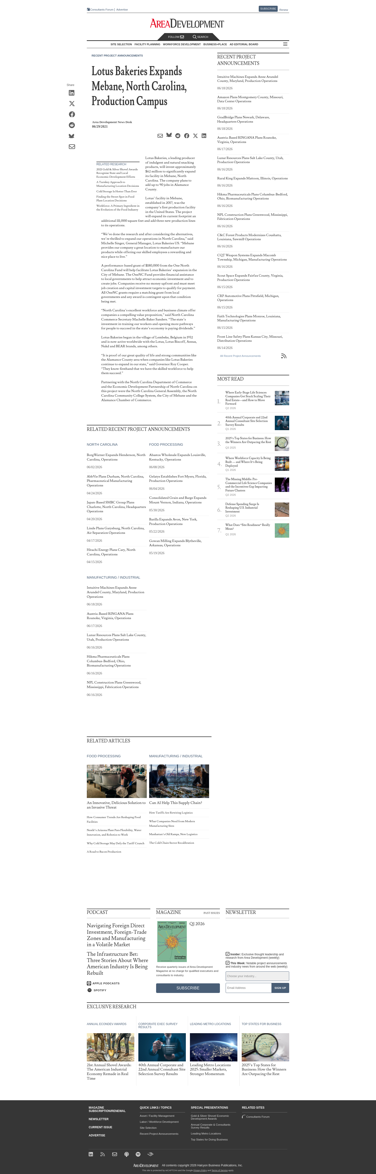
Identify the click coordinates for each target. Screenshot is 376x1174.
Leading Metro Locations (206, 1133)
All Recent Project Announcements (240, 355)
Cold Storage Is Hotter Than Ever (116, 191)
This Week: (257, 965)
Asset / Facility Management (157, 1115)
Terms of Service (220, 1170)
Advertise (122, 9)
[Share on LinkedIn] (73, 93)
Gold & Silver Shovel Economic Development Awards (210, 1117)
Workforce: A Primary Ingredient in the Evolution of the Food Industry (118, 207)
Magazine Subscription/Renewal (107, 1109)
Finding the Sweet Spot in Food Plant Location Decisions (115, 198)
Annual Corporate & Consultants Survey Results (210, 1126)
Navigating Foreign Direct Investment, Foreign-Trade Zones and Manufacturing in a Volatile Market (117, 935)
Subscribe (268, 8)
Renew (283, 9)
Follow (176, 37)
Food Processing (166, 445)
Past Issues (212, 912)
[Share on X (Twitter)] (73, 104)
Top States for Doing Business (209, 1139)
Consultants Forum (101, 9)
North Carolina (102, 445)
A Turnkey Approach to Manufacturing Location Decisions (117, 184)
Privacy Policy (200, 1170)
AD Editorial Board (244, 44)
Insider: (255, 956)
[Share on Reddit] (73, 125)
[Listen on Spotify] (118, 990)
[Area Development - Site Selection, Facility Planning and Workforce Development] (188, 23)
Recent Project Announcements (117, 55)
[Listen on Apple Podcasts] (118, 983)
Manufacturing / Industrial (113, 577)
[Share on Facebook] (73, 114)
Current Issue (100, 1127)
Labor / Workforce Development (159, 1121)
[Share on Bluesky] (73, 136)
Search (200, 37)
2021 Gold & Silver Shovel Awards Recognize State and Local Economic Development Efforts (117, 173)
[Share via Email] (73, 147)
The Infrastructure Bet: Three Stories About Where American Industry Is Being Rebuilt (117, 963)
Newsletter (99, 1119)
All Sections (285, 44)
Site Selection (148, 1127)
